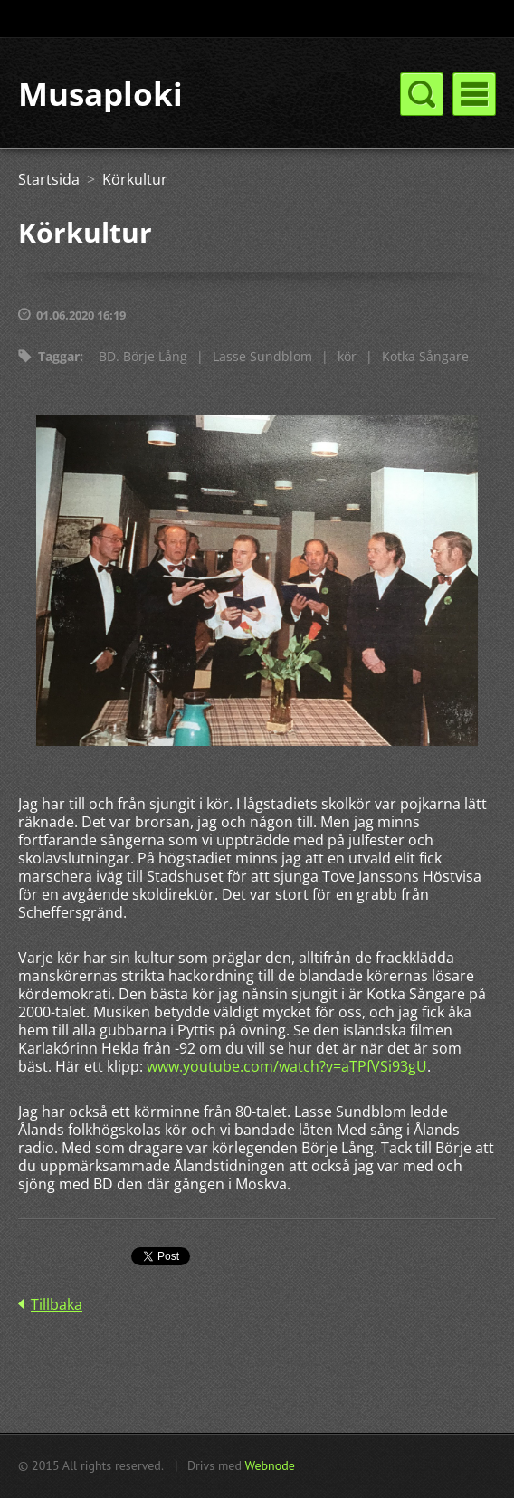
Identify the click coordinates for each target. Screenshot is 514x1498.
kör (347, 356)
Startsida (49, 179)
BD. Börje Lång (143, 356)
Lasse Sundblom (262, 356)
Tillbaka (56, 1304)
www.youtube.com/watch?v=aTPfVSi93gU (287, 1066)
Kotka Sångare (425, 356)
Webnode (269, 1465)
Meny (474, 94)
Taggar (59, 356)
